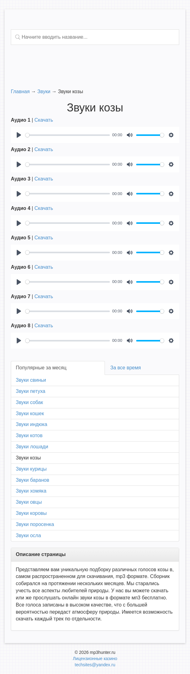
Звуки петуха (30, 391)
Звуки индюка (31, 424)
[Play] (19, 135)
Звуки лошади (32, 446)
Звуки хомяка (31, 491)
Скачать (43, 120)
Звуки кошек (30, 413)
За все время (125, 367)
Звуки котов (29, 435)
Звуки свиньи (31, 380)
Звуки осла (28, 535)
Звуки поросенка (35, 524)
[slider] (67, 135)
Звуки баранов (32, 480)
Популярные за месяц (41, 367)
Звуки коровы (31, 513)
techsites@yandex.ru (95, 664)
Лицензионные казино (95, 658)
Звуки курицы (31, 469)
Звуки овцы (29, 502)
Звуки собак (29, 402)
